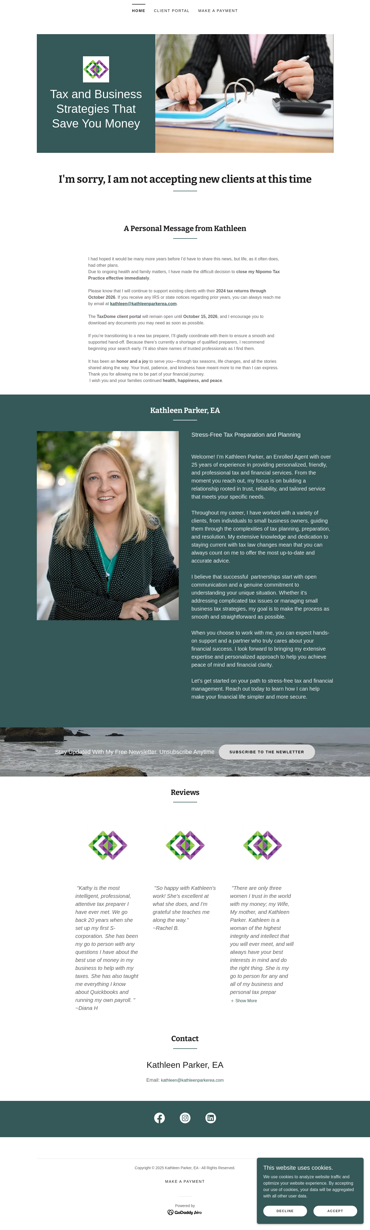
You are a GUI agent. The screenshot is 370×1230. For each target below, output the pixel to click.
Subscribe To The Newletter (266, 752)
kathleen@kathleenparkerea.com (143, 303)
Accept (335, 1211)
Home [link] (138, 11)
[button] (243, 1000)
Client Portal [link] (172, 11)
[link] (96, 69)
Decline (285, 1211)
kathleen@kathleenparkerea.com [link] (192, 1080)
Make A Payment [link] (218, 11)
